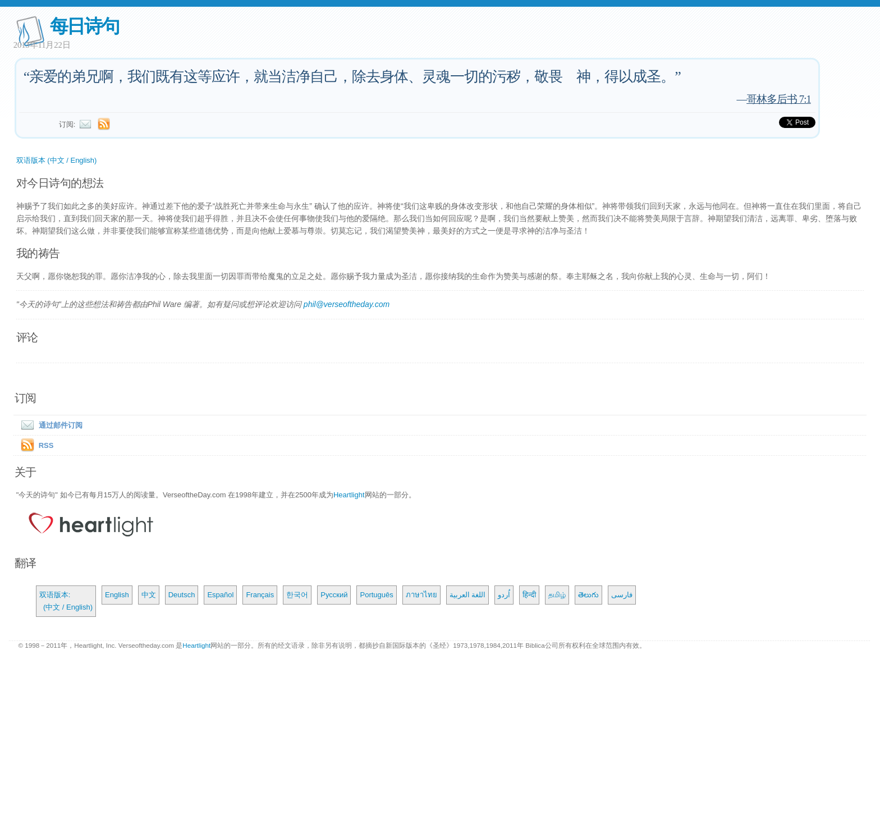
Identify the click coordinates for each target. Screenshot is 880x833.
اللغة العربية (468, 595)
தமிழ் (557, 595)
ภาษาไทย (421, 595)
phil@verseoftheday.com (346, 304)
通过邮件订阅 (49, 425)
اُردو (504, 595)
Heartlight (349, 495)
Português (376, 595)
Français (260, 595)
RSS (46, 445)
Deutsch (181, 595)
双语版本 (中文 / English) (56, 160)
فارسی (621, 595)
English (117, 595)
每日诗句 (84, 26)
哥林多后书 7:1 (778, 99)
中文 (148, 595)
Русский (333, 595)
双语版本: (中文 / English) (66, 601)
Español (220, 595)
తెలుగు (588, 595)
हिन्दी (529, 595)
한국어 (297, 595)
